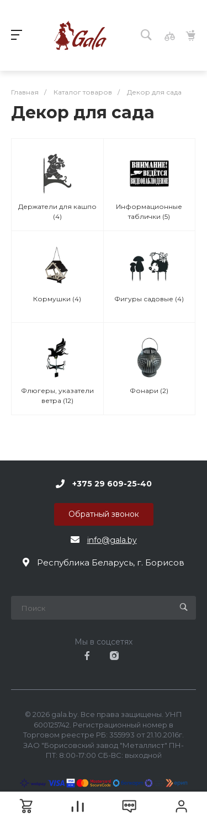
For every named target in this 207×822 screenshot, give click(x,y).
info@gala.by (112, 540)
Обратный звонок (103, 514)
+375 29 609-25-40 (112, 484)
